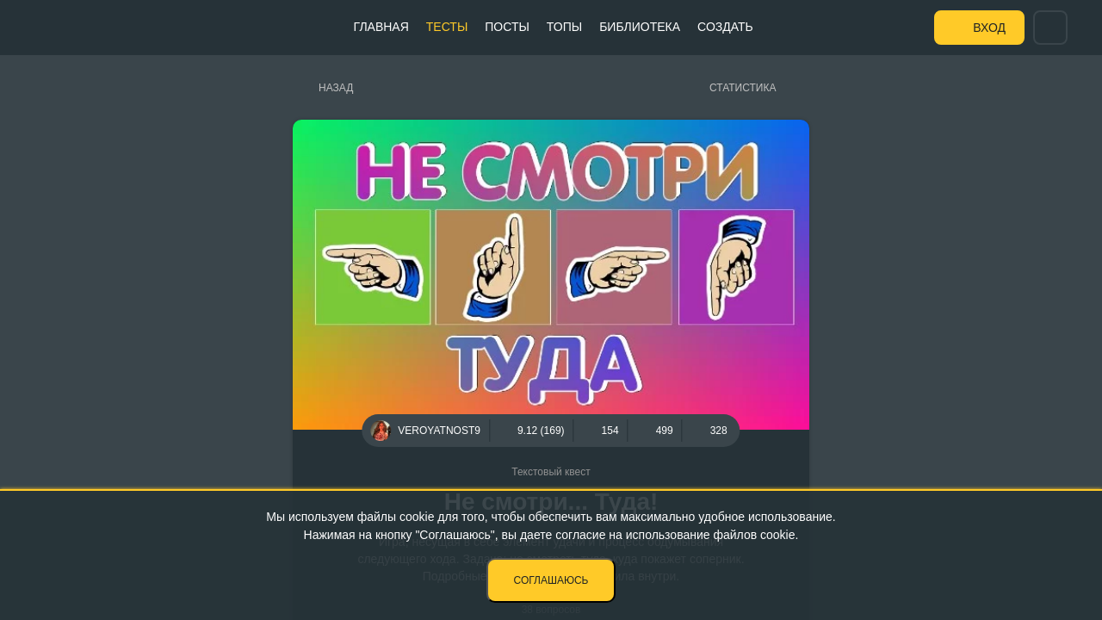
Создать (725, 27)
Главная (381, 27)
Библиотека (639, 27)
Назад (336, 88)
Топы (564, 27)
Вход (989, 27)
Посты (507, 27)
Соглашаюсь (551, 580)
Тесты (446, 27)
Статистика (742, 88)
